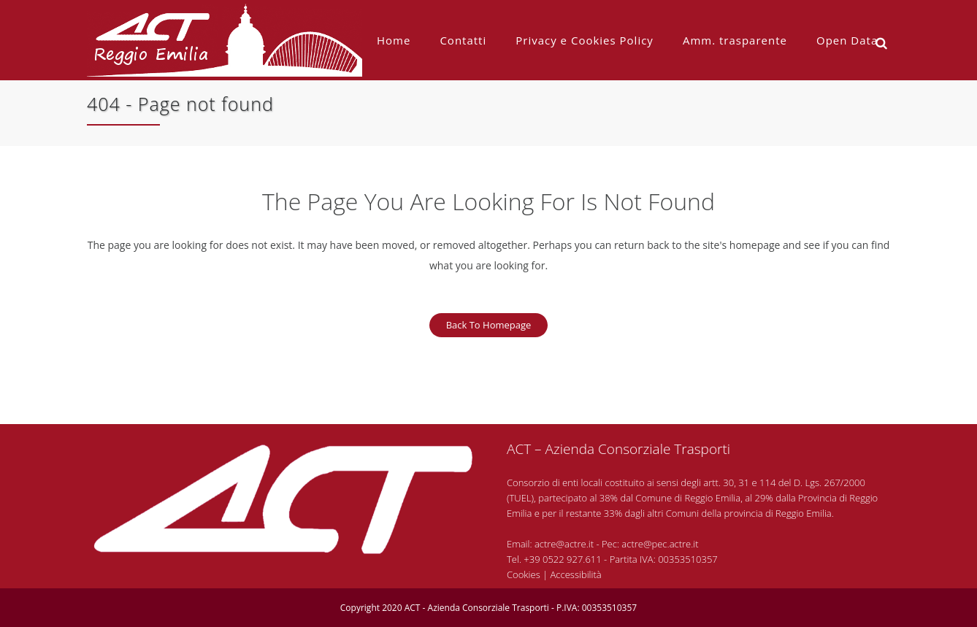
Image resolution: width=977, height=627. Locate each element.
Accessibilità (576, 574)
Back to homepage (489, 324)
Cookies (523, 574)
